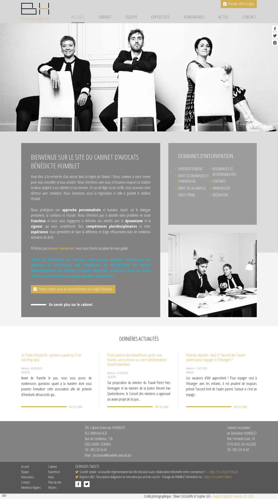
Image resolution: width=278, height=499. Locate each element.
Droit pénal (186, 195)
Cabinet (105, 17)
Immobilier (221, 188)
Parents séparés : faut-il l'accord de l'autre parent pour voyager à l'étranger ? (215, 357)
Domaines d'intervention (205, 156)
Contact (249, 17)
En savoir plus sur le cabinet (71, 305)
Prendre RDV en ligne (241, 3)
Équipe (131, 17)
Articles (52, 487)
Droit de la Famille (192, 188)
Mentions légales (31, 487)
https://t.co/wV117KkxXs (218, 476)
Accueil (78, 17)
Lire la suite (75, 406)
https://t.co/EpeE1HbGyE (223, 471)
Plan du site (54, 482)
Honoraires (194, 17)
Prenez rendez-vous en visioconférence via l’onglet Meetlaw (75, 289)
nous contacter (62, 248)
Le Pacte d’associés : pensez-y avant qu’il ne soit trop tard (51, 357)
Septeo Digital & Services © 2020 (233, 496)
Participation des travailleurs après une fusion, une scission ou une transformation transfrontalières (136, 359)
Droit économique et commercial (193, 178)
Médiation (220, 195)
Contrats (219, 181)
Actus (223, 17)
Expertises (160, 17)
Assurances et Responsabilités (224, 171)
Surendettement (190, 168)
